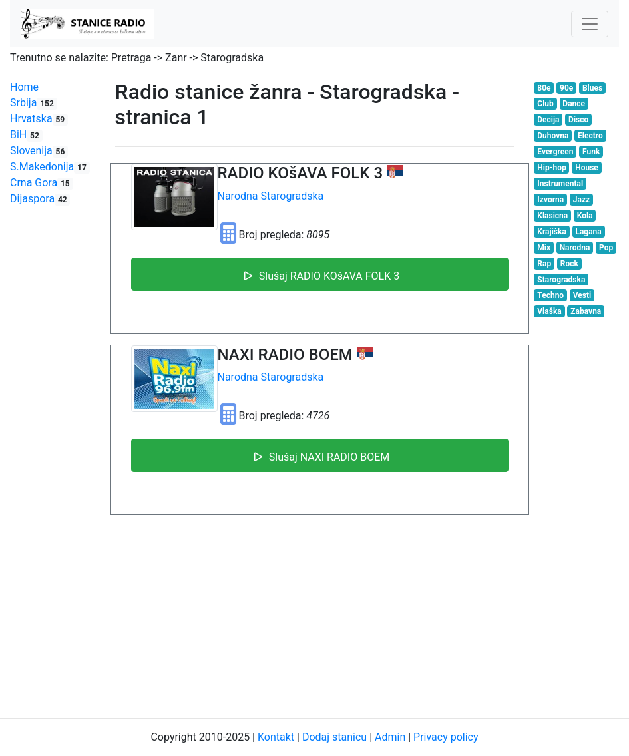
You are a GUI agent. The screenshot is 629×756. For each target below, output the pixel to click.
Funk (591, 151)
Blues (592, 88)
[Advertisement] (315, 614)
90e (566, 88)
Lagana (588, 231)
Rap (544, 263)
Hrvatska (39, 118)
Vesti (582, 295)
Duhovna (552, 135)
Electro (590, 135)
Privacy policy (446, 737)
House (586, 167)
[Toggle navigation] (589, 24)
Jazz (581, 199)
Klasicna (552, 215)
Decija (548, 119)
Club (545, 103)
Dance (573, 103)
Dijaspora (40, 198)
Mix (543, 247)
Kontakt (276, 737)
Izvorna (550, 199)
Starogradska (292, 196)
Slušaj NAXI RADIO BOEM (319, 455)
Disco (578, 119)
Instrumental (560, 183)
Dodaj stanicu (334, 737)
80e (543, 88)
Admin (390, 737)
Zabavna (585, 311)
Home (24, 87)
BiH (26, 134)
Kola (585, 215)
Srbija (33, 102)
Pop (606, 247)
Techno (550, 295)
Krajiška (551, 231)
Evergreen (555, 151)
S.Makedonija (50, 166)
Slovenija (39, 150)
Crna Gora (41, 182)
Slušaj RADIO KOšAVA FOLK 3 (319, 274)
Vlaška (549, 311)
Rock (569, 263)
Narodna (238, 196)
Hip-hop (551, 167)
